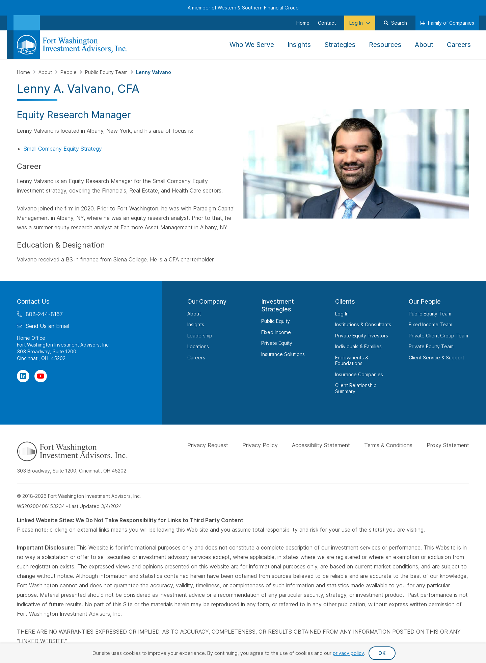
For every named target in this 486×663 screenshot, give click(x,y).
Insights (195, 324)
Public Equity (275, 321)
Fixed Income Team (430, 324)
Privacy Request (207, 445)
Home (24, 72)
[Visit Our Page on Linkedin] (23, 376)
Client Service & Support (436, 357)
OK (381, 653)
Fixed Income (276, 332)
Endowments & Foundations (351, 360)
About (45, 72)
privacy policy (348, 653)
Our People (425, 301)
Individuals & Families (358, 346)
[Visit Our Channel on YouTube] (40, 376)
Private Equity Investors (361, 335)
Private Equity (276, 343)
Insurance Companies (359, 374)
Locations (198, 346)
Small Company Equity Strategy (63, 148)
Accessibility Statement (321, 445)
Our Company (206, 301)
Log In (342, 313)
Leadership (199, 335)
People (69, 72)
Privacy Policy (260, 445)
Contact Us (33, 301)
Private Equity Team (431, 346)
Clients (345, 301)
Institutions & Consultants (363, 324)
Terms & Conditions (388, 445)
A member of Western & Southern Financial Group (243, 7)
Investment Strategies (277, 305)
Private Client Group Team (438, 335)
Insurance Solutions (283, 354)
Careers (196, 357)
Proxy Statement (448, 445)
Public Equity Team (107, 72)
